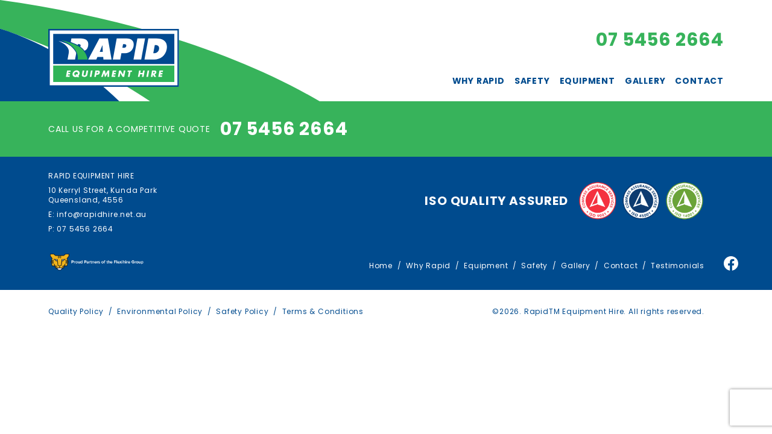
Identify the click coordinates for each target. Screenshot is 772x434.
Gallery (645, 81)
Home (381, 265)
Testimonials (677, 265)
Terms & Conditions (323, 311)
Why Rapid (478, 81)
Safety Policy (242, 311)
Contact (699, 81)
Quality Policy (76, 311)
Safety (532, 81)
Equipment (587, 81)
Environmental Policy (160, 311)
